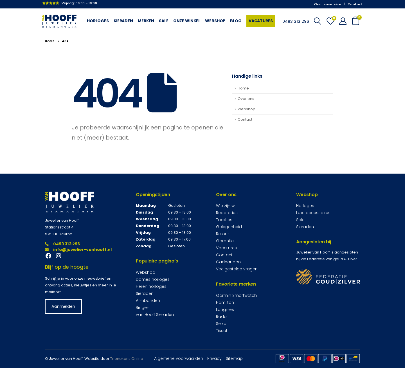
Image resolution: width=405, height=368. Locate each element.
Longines (225, 309)
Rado (221, 316)
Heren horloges (151, 286)
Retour (222, 234)
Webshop (215, 21)
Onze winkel (187, 21)
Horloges (98, 21)
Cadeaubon (228, 262)
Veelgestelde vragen (237, 269)
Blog (235, 21)
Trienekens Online (126, 358)
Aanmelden (63, 306)
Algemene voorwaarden (178, 358)
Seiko (221, 323)
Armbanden (148, 300)
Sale (163, 21)
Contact (355, 4)
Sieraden (123, 21)
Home (243, 88)
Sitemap (234, 358)
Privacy (214, 358)
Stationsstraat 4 (59, 227)
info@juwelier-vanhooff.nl (78, 249)
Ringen (142, 307)
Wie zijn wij (226, 205)
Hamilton (225, 302)
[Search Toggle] (317, 21)
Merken (146, 21)
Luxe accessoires (313, 213)
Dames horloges (153, 279)
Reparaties (227, 213)
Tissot (222, 330)
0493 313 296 (62, 244)
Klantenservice (327, 4)
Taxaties (224, 220)
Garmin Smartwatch (236, 295)
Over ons (246, 98)
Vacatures (261, 21)
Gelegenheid (229, 227)
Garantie (225, 241)
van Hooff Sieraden (155, 314)
